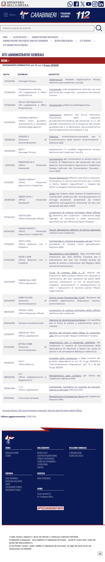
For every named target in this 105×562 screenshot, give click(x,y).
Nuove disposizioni (58, 178)
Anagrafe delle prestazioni (63, 358)
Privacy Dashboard (19, 553)
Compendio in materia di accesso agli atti (71, 241)
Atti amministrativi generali (15, 45)
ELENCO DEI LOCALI (76, 455)
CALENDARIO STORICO (13, 486)
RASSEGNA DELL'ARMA (13, 481)
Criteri (52, 193)
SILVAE (7, 484)
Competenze (56, 159)
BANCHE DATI (42, 452)
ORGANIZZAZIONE (12, 452)
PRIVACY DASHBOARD (45, 458)
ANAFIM (40, 467)
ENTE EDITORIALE (11, 478)
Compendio (55, 89)
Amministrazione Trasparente (45, 37)
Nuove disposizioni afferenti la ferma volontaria (74, 230)
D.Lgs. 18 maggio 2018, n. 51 (66, 272)
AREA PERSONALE (44, 478)
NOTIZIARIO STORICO (13, 489)
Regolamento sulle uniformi (65, 375)
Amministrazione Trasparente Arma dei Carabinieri (25, 40)
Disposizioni (55, 115)
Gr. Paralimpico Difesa (45, 496)
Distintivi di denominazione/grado (67, 320)
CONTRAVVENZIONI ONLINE (47, 455)
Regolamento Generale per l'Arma (66, 396)
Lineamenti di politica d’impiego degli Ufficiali (74, 310)
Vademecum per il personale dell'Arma (72, 342)
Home (5, 37)
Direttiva (53, 136)
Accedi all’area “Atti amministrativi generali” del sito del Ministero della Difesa (42, 410)
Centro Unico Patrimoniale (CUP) (67, 297)
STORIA (8, 455)
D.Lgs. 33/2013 (51, 65)
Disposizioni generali (63, 40)
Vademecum (56, 79)
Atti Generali (85, 40)
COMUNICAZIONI (75, 452)
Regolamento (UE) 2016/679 (63, 253)
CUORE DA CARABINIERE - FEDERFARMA (46, 463)
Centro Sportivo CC (44, 493)
